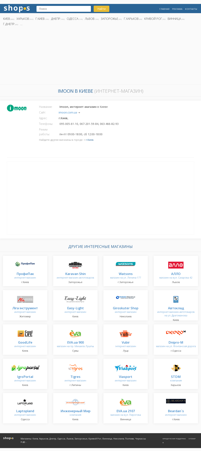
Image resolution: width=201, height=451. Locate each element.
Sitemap (192, 438)
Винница (174, 19)
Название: (45, 107)
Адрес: (43, 118)
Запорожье (109, 19)
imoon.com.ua (68, 112)
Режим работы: (44, 132)
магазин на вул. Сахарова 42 (175, 275)
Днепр (55, 19)
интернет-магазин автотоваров (75, 275)
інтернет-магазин (125, 344)
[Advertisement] (100, 56)
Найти (101, 9)
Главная (164, 8)
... (21, 24)
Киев (6, 19)
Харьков (22, 19)
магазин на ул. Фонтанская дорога (176, 344)
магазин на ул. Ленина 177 (125, 275)
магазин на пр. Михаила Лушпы (75, 344)
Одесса (72, 19)
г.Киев (40, 19)
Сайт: (42, 112)
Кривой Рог (153, 19)
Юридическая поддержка (174, 438)
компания (176, 378)
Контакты (191, 8)
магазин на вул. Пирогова (126, 413)
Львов (89, 19)
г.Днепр (9, 24)
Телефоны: (46, 124)
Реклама (177, 8)
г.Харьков (131, 19)
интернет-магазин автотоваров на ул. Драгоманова (176, 312)
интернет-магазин (25, 275)
